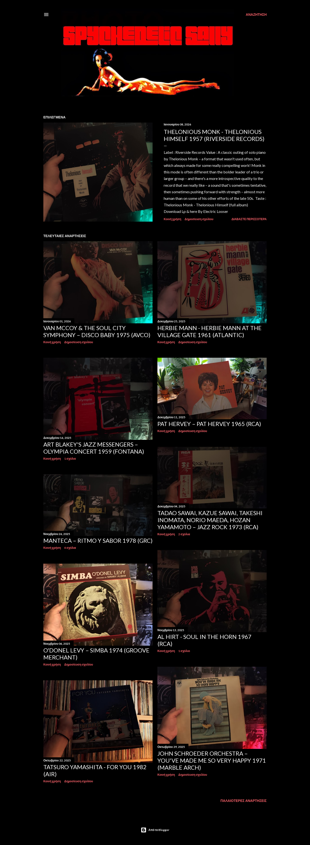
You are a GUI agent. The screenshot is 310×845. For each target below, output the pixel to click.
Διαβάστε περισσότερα (249, 219)
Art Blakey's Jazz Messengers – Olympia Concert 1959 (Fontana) (93, 448)
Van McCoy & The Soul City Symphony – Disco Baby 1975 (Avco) (96, 331)
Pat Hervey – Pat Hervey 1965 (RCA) (209, 423)
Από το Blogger (155, 830)
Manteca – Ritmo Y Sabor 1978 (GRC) (98, 540)
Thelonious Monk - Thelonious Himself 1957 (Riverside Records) (214, 135)
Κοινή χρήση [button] (172, 219)
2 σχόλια (184, 534)
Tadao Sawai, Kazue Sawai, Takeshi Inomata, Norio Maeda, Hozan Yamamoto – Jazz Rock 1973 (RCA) (210, 519)
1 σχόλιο (70, 458)
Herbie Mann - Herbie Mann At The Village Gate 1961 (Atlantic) (209, 331)
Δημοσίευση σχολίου (199, 219)
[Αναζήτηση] (256, 14)
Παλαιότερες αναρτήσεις (243, 800)
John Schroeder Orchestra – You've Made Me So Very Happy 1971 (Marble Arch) (211, 760)
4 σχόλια (70, 548)
